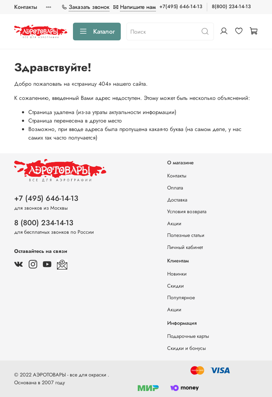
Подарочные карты (188, 336)
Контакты (25, 7)
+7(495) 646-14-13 (180, 6)
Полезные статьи (185, 235)
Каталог (97, 31)
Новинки (177, 273)
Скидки (175, 285)
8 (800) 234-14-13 (43, 222)
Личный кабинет (185, 247)
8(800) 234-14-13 (231, 6)
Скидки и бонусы (186, 348)
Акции (174, 223)
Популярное (181, 297)
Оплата (175, 187)
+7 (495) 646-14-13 (46, 198)
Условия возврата (186, 211)
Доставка (177, 199)
